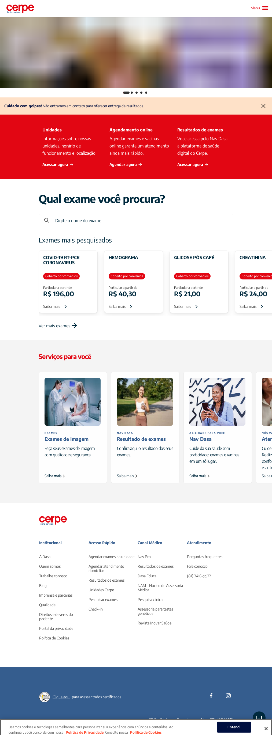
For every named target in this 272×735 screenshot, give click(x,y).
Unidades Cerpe (101, 590)
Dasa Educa (147, 576)
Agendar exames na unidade (111, 556)
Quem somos (50, 566)
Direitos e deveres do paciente (56, 616)
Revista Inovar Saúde (154, 623)
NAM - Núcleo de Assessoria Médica (160, 587)
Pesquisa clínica (150, 599)
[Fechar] (263, 106)
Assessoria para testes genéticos (155, 611)
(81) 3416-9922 (199, 576)
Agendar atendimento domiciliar (106, 568)
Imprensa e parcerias (55, 595)
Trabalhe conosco (53, 576)
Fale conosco (197, 566)
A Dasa (44, 556)
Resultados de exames (106, 580)
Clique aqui (61, 697)
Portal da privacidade (56, 628)
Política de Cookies (54, 638)
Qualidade (47, 605)
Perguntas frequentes (204, 556)
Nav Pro (144, 556)
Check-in (96, 609)
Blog (43, 585)
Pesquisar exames (103, 599)
